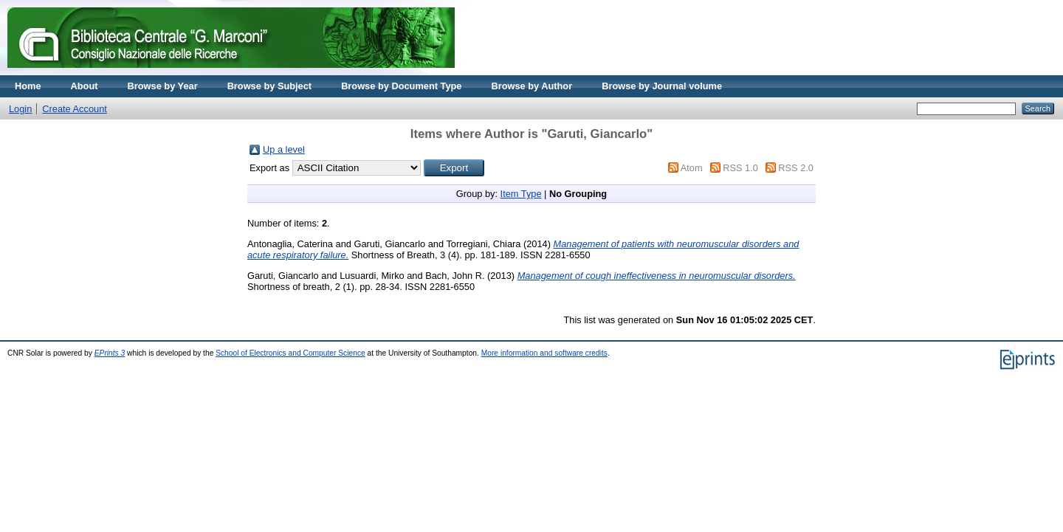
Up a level (284, 149)
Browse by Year (163, 85)
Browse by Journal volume (662, 85)
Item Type (521, 193)
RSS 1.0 (740, 167)
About (84, 85)
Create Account (74, 108)
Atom (692, 167)
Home (28, 85)
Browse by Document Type (401, 85)
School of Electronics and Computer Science (290, 353)
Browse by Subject (269, 85)
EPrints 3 (109, 353)
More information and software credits (544, 353)
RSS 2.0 (795, 167)
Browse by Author (531, 85)
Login (20, 108)
